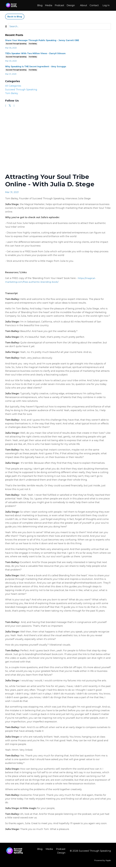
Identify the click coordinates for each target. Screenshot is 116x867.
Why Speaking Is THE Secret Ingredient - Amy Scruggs (35, 66)
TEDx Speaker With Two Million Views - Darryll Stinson (35, 53)
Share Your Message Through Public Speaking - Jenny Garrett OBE (42, 40)
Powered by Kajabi (102, 860)
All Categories (13, 85)
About (83, 5)
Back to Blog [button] (14, 16)
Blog (40, 5)
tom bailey (33, 43)
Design (71, 5)
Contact (94, 5)
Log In (106, 5)
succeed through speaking (16, 43)
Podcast (59, 5)
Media (48, 5)
